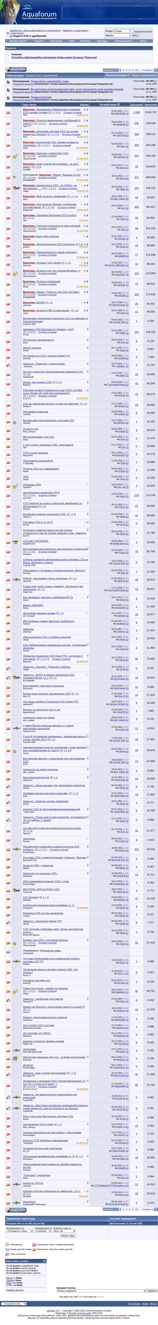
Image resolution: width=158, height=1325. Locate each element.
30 (136, 1074)
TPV (25, 115)
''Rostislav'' (28, 1143)
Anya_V (27, 975)
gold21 (26, 247)
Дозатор (28, 1065)
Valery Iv (27, 517)
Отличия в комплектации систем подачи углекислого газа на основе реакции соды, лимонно (54, 532)
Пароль (109, 35)
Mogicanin (28, 210)
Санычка (27, 892)
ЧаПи (71, 41)
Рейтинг (84, 104)
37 (136, 898)
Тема (25, 104)
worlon (26, 1012)
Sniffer (122, 333)
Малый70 (28, 455)
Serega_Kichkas (117, 704)
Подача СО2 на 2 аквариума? (41, 468)
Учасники (85, 41)
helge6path (120, 113)
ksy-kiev (121, 982)
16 (136, 374)
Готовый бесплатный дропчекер (42, 1148)
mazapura (120, 1027)
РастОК (121, 1043)
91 (136, 942)
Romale (121, 238)
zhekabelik (28, 953)
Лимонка (28, 629)
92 (136, 990)
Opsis (26, 600)
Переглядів (151, 104)
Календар (102, 41)
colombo (121, 285)
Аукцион (38, 41)
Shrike (26, 788)
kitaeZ (122, 375)
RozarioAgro (29, 884)
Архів (145, 1304)
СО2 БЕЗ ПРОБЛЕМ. (36, 541)
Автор (33, 104)
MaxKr (26, 868)
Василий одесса (31, 935)
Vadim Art (27, 592)
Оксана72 (28, 1001)
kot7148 (27, 498)
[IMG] (9, 1282)
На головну (134, 1304)
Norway (26, 573)
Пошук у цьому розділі (144, 75)
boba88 (26, 169)
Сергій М (121, 135)
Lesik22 (27, 414)
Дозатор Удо (30, 428)
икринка (121, 615)
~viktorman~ (29, 812)
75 (136, 283)
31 (136, 830)
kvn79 (26, 525)
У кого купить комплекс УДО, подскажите (48, 444)
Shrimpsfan (119, 795)
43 (136, 383)
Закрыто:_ (44, 363)
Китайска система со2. (37, 980)
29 (136, 1193)
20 (136, 245)
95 (136, 658)
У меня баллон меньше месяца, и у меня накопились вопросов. (48, 727)
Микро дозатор (32, 347)
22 (136, 588)
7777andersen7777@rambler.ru (109, 1185)
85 (136, 1084)
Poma (26, 334)
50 (136, 750)
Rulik (122, 463)
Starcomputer (29, 158)
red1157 (121, 1135)
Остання (148, 70)
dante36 (27, 581)
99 (136, 228)
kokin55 (27, 983)
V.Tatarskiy (28, 463)
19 (136, 614)
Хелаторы (29, 838)
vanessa (27, 305)
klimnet (121, 1143)
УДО (25, 476)
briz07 (122, 907)
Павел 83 (27, 1044)
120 (136, 187)
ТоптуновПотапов (116, 384)
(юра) (26, 479)
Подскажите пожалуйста (38, 460)
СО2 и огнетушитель (35, 452)
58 (136, 217)
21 (136, 311)
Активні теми (17, 41)
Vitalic (122, 189)
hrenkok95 (120, 607)
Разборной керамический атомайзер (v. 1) (48, 905)
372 (136, 177)
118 (136, 495)
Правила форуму (15, 1290)
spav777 (27, 126)
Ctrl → (138, 70)
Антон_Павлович (116, 265)
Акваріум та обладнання (75, 30)
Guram (26, 841)
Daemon (27, 265)
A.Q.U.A (27, 398)
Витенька (28, 688)
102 (136, 849)
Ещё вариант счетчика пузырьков (43, 685)
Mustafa (27, 1196)
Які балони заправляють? (38, 339)
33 (136, 166)
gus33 (26, 823)
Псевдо (109, 31)
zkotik (26, 669)
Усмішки (10, 1280)
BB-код (9, 1278)
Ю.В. (25, 764)
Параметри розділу (116, 75)
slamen (26, 509)
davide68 (121, 124)
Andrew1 (121, 623)
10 (136, 686)
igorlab (122, 923)
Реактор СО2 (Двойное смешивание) (45, 1140)
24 (136, 694)
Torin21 (121, 471)
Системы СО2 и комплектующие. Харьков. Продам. (54, 857)
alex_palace (119, 198)
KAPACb (121, 422)
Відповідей (137, 104)
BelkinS (26, 385)
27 (136, 505)
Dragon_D (120, 1126)
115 (136, 273)
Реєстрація (56, 41)
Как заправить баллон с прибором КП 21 (48, 597)
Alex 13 (26, 696)
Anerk (26, 1119)
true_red (121, 487)
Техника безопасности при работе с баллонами (52, 1132)
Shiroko (121, 395)
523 (136, 155)
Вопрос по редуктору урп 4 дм (41, 709)
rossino (26, 916)
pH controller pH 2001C (37, 1033)
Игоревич (28, 908)
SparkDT (27, 487)
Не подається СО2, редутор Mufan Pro (46, 355)
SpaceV (27, 833)
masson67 (120, 274)
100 (136, 294)
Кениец (26, 239)
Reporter (27, 661)
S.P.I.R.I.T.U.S (30, 1089)
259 (136, 145)
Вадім (122, 751)
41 (136, 263)
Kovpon (26, 1170)
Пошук (143, 41)
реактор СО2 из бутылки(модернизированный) (51, 809)
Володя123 (28, 1076)
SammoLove (29, 731)
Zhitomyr (27, 632)
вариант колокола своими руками (43, 1041)
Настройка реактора (35, 411)
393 (136, 206)
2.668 (136, 112)
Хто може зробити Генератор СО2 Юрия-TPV (51, 701)
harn (123, 208)
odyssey (27, 1186)
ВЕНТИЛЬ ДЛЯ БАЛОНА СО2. (41, 889)
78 (136, 551)
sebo (123, 573)
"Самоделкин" (17, 33)
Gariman (121, 157)
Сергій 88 (28, 1100)
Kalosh (122, 431)
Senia (26, 350)
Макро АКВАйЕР (33, 605)
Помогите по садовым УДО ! (40, 873)
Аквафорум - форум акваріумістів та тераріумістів (35, 30)
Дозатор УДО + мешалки (38, 865)
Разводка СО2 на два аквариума (43, 913)
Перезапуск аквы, (50, 950)
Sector (26, 650)
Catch (122, 219)
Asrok (26, 804)
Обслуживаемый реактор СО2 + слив (46, 881)
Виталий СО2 (30, 860)
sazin (25, 148)
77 (136, 254)
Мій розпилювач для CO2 (38, 436)
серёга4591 (119, 811)
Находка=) (29, 1201)
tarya (25, 342)
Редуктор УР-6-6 (33, 1183)
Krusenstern (29, 852)
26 (136, 1157)
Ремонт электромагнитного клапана (45, 1017)
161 (136, 331)
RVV (25, 137)
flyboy (26, 608)
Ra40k (26, 964)
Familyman (120, 779)
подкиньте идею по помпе (39, 717)
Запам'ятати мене (141, 31)
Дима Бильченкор (32, 1028)
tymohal (27, 358)
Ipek (25, 796)
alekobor (27, 900)
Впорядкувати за (43, 1228)
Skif (25, 220)
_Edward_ (28, 366)
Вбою (26, 286)
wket (123, 229)
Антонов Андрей (117, 1204)
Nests (26, 471)
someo (122, 729)
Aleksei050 (120, 1019)
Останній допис (108, 104)
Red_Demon (29, 431)
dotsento (27, 1036)
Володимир (29, 680)
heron (26, 753)
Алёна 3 (27, 406)
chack (122, 496)
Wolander (27, 876)
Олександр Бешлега (23, 84)
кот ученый (28, 616)
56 (136, 197)
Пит (25, 447)
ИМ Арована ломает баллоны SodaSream (48, 621)
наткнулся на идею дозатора (40, 769)
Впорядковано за (15, 1228)
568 (136, 134)
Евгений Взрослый (32, 1052)
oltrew (122, 167)
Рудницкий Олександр (34, 1204)
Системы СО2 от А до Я (37, 522)
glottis (122, 516)
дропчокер (29, 1049)
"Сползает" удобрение (36, 1175)
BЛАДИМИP (29, 180)
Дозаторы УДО (32, 484)
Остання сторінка (72, 112)
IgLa (25, 199)
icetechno (27, 1020)
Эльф (26, 924)
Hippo (26, 191)
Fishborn (27, 554)
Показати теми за (62, 1228)
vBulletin (51, 1310)
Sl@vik (121, 915)
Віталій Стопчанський (80, 1313)
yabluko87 (28, 704)
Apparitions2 (29, 712)
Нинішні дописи (123, 41)
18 (136, 739)
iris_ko (26, 1151)
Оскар (122, 1001)
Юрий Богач (29, 544)
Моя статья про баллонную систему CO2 (48, 1116)
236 (136, 123)
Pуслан (121, 552)
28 (136, 579)
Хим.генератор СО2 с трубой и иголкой (47, 637)
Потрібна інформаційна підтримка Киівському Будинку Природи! (54, 57)
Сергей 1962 (29, 324)
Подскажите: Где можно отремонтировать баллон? (54, 570)
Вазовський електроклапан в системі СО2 (48, 420)
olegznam (28, 780)
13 (136, 761)
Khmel (122, 660)
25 (136, 303)
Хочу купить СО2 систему (38, 1025)
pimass (121, 850)
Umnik (122, 649)
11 (136, 728)
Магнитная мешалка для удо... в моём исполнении (54, 1057)
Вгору (153, 1304)
